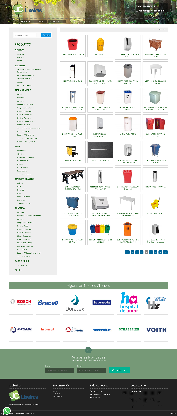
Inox (17, 146)
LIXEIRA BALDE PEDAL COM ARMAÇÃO (155, 161)
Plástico (20, 208)
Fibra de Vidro (23, 90)
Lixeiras (20, 164)
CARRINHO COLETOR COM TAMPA (155, 55)
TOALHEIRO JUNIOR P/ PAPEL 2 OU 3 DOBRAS (100, 82)
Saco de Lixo (22, 261)
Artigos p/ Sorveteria (25, 78)
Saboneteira (22, 249)
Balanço (20, 183)
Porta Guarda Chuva (25, 246)
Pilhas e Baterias (23, 125)
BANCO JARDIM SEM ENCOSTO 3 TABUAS (73, 188)
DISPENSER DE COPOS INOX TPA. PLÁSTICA (100, 188)
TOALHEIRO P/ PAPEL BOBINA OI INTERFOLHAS (100, 214)
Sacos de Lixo (22, 265)
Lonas (19, 61)
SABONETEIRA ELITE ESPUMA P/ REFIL (128, 55)
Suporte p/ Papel (23, 256)
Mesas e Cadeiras (24, 236)
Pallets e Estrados (24, 239)
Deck (19, 186)
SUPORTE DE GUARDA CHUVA (127, 108)
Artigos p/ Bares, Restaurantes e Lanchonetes (30, 70)
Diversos (20, 65)
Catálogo (56, 393)
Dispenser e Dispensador (27, 157)
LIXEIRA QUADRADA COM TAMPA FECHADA (100, 108)
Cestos (20, 82)
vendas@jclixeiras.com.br (152, 10)
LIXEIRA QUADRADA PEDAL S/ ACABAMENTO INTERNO (155, 108)
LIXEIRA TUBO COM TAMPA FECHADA (72, 135)
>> (165, 252)
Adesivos (20, 54)
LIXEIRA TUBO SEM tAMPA (155, 187)
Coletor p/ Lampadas (25, 104)
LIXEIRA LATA (100, 54)
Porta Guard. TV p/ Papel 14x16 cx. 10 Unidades (155, 241)
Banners (20, 57)
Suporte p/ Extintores (25, 135)
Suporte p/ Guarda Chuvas (27, 138)
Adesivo (19, 49)
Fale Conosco (55, 21)
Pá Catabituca (22, 167)
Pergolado (21, 200)
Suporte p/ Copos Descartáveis (29, 128)
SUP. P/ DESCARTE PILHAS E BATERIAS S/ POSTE (128, 241)
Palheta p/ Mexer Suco (100, 160)
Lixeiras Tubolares (24, 118)
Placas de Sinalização (25, 243)
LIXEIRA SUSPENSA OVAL (72, 81)
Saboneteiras (22, 171)
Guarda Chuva (22, 161)
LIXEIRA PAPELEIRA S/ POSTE (73, 54)
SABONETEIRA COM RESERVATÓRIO (100, 135)
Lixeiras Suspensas (24, 114)
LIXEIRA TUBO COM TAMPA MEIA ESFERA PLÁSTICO (72, 108)
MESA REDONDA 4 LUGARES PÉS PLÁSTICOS (155, 82)
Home (12, 21)
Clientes (39, 21)
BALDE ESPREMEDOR (155, 213)
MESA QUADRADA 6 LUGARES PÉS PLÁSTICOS (128, 214)
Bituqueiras (21, 150)
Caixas (19, 94)
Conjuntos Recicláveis (25, 108)
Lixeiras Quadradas (24, 111)
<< (127, 252)
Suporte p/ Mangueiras (26, 141)
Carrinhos (20, 98)
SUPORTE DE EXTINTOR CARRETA (155, 135)
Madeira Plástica (24, 179)
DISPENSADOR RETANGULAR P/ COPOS (128, 188)
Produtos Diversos (24, 85)
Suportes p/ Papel (24, 174)
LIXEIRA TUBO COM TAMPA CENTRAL (127, 82)
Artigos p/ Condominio (25, 75)
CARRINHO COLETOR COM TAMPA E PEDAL (73, 214)
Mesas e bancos (23, 196)
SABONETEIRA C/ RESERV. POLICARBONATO (128, 161)
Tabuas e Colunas (24, 203)
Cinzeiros (20, 101)
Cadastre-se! (119, 370)
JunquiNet (172, 413)
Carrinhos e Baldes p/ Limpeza (29, 216)
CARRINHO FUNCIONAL (73, 160)
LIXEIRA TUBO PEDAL (128, 134)
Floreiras (20, 190)
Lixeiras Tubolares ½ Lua (26, 121)
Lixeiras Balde (22, 226)
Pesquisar (46, 35)
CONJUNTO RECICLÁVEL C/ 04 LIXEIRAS (100, 241)
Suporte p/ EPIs (23, 131)
